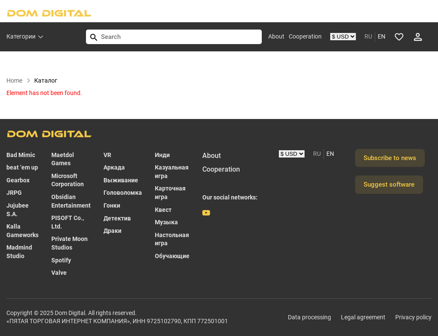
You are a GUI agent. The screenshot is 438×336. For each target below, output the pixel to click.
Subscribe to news (390, 158)
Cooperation (305, 36)
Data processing (309, 317)
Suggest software (389, 184)
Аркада (114, 167)
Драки (112, 230)
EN (381, 36)
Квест (163, 209)
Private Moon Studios (69, 243)
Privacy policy (413, 317)
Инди (162, 155)
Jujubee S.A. (17, 209)
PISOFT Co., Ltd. (67, 222)
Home (18, 80)
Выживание (121, 180)
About (276, 36)
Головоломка (123, 192)
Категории (21, 36)
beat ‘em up (22, 167)
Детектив (117, 218)
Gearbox (18, 180)
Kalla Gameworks (22, 230)
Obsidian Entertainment (71, 201)
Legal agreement (363, 317)
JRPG (14, 192)
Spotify (61, 260)
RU (368, 36)
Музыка (166, 222)
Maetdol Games (62, 159)
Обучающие (172, 256)
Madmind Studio (19, 251)
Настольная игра (172, 239)
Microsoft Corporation (67, 180)
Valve (59, 272)
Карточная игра (170, 192)
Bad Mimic (20, 155)
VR (107, 155)
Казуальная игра (172, 171)
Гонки (112, 205)
